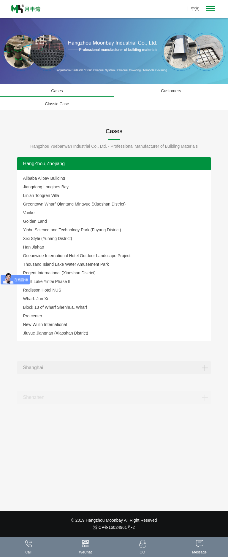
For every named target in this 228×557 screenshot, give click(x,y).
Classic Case (57, 103)
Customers (171, 90)
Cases (57, 90)
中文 (195, 9)
